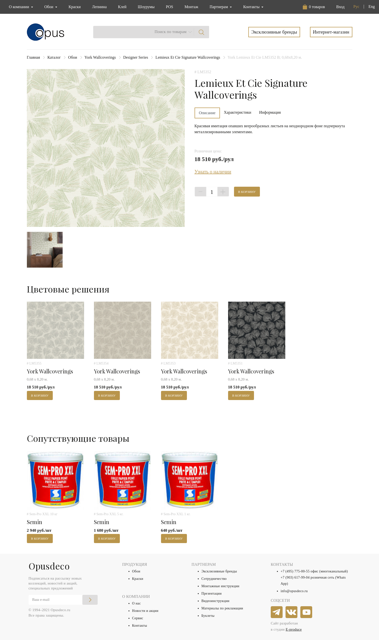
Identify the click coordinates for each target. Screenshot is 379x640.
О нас (136, 603)
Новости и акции (145, 611)
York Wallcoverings (100, 57)
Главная (33, 57)
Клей (122, 7)
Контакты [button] (251, 7)
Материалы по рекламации (222, 608)
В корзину (247, 192)
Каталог (54, 57)
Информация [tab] (270, 112)
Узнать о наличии (213, 171)
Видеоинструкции (215, 601)
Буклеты (208, 616)
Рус (356, 6)
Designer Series (135, 57)
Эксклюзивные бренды (274, 32)
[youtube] (306, 612)
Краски (75, 7)
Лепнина (99, 7)
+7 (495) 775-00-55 (295, 571)
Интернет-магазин (331, 32)
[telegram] (277, 612)
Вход (340, 7)
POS (169, 7)
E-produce (294, 629)
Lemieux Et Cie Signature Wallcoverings (187, 57)
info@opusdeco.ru (294, 591)
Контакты (139, 625)
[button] (314, 7)
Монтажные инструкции (220, 586)
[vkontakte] (292, 612)
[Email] (63, 600)
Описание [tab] (207, 113)
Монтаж (191, 7)
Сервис (137, 618)
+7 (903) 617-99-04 (295, 577)
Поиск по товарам (171, 31)
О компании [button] (19, 7)
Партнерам (219, 7)
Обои (72, 57)
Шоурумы (146, 7)
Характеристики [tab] (237, 112)
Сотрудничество (214, 579)
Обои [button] (49, 7)
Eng (371, 6)
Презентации (211, 593)
